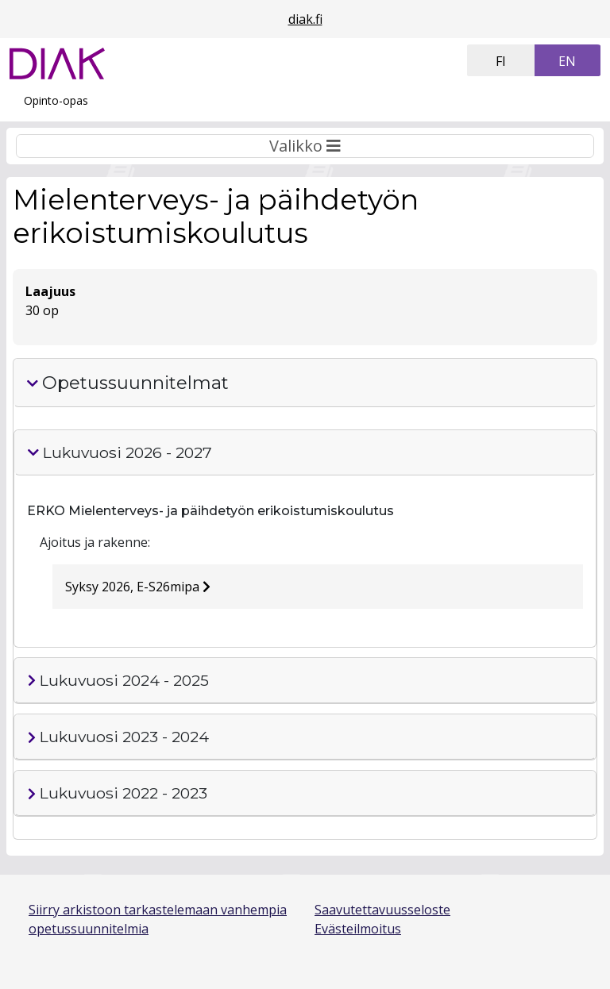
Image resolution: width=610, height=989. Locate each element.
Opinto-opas (56, 100)
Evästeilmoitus (358, 928)
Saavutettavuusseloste (382, 909)
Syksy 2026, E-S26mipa (137, 586)
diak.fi (305, 19)
